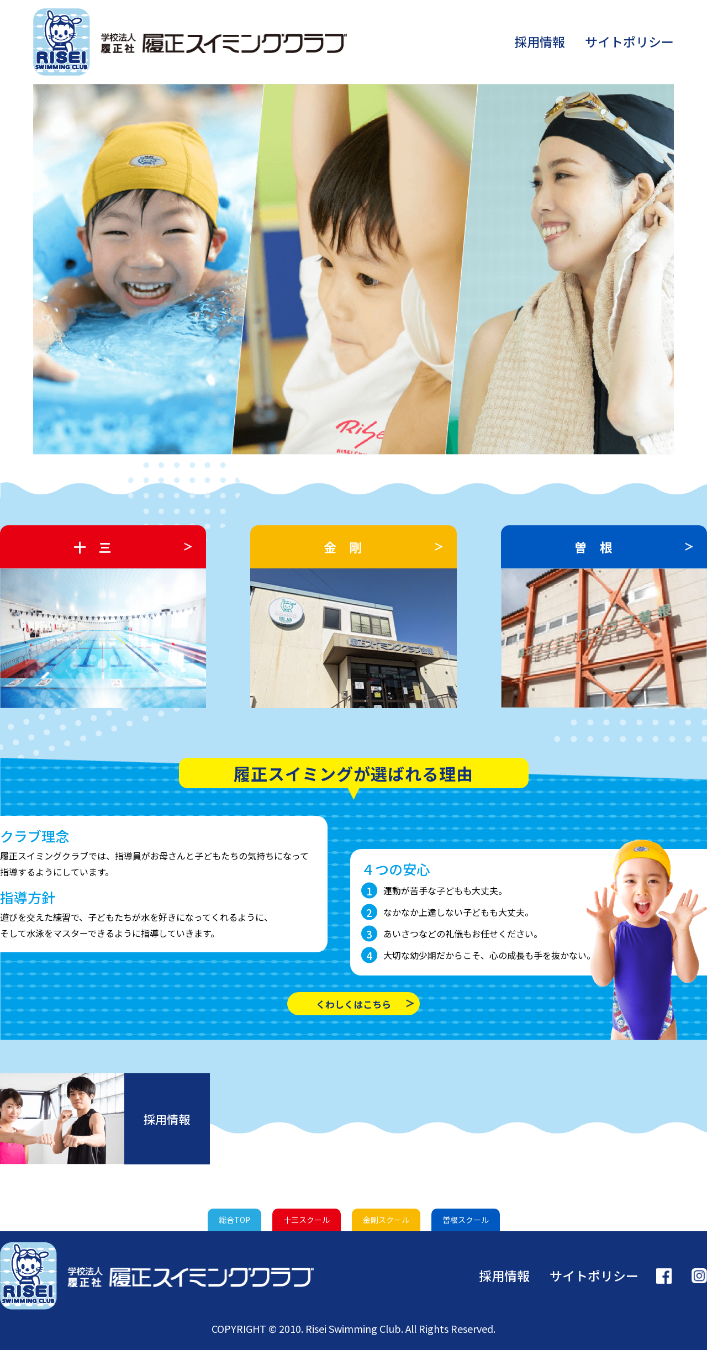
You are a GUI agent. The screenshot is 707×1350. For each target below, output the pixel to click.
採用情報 (539, 41)
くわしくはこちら (353, 1004)
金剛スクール (386, 1219)
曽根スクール (465, 1219)
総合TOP (234, 1219)
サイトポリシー (629, 41)
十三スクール (306, 1219)
